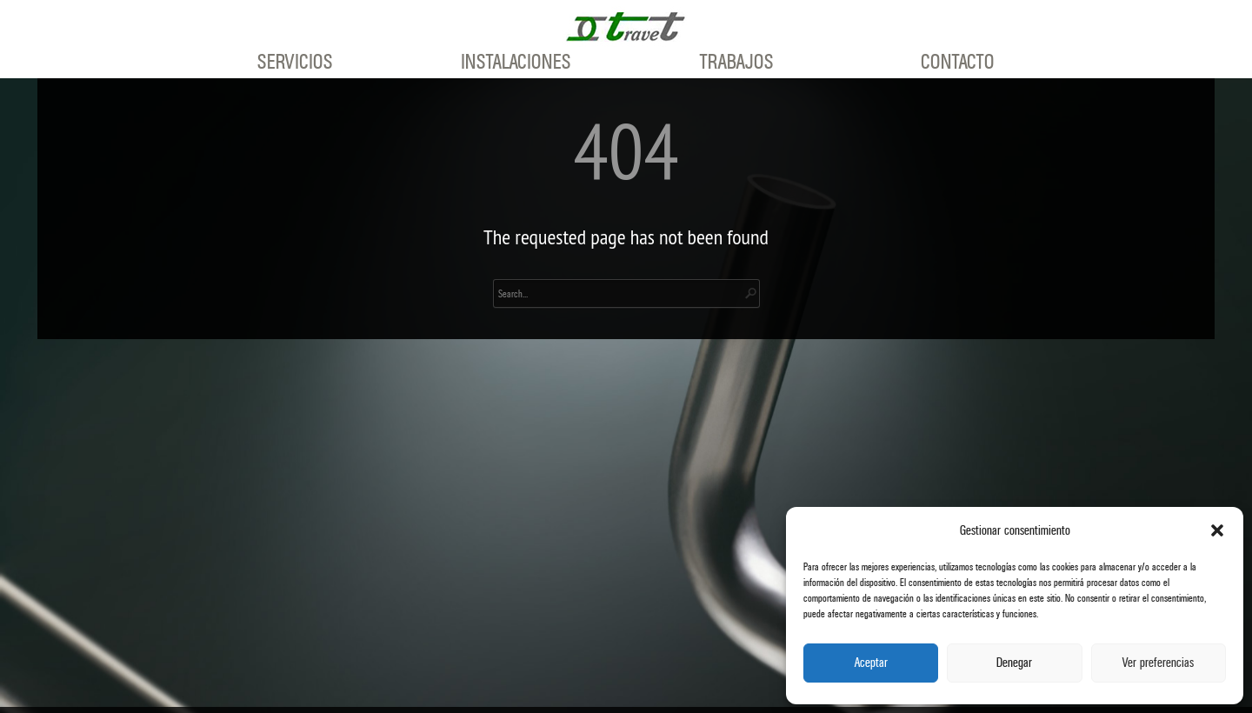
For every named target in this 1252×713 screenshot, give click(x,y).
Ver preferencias (1158, 663)
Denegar (1014, 663)
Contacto (958, 62)
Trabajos (737, 62)
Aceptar (871, 663)
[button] (1217, 530)
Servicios (295, 62)
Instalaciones (516, 62)
